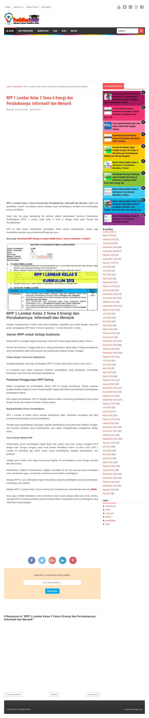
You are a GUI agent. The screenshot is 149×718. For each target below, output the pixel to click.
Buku (64, 30)
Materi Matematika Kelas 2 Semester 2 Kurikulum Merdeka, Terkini (125, 192)
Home (10, 30)
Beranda (54, 694)
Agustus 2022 (109, 403)
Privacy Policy (32, 7)
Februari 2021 (109, 466)
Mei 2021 (107, 454)
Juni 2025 (107, 271)
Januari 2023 (109, 384)
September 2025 (110, 259)
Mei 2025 (107, 274)
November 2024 (110, 298)
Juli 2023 (107, 360)
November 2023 (110, 345)
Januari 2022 (109, 423)
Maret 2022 (108, 415)
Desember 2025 (110, 247)
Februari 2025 (109, 286)
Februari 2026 (109, 239)
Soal (55, 30)
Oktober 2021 (109, 435)
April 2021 (107, 458)
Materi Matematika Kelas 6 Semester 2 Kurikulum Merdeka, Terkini (125, 165)
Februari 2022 (109, 419)
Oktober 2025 (109, 255)
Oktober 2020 (109, 482)
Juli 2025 (107, 267)
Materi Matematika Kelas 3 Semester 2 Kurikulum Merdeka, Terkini (125, 219)
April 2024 (107, 325)
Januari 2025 (109, 290)
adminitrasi (36, 109)
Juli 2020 (107, 493)
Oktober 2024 (109, 302)
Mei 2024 (107, 321)
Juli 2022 (107, 407)
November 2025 (110, 251)
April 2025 (107, 278)
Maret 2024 (108, 329)
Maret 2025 (108, 282)
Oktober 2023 (109, 349)
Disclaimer (46, 7)
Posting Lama (93, 694)
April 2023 (107, 372)
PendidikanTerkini (24, 709)
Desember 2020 (110, 474)
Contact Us (18, 7)
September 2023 (110, 353)
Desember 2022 (110, 388)
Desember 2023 (110, 341)
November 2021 (110, 431)
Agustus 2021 (109, 443)
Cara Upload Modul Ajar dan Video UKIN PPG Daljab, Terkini (126, 126)
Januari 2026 (109, 243)
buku (108, 509)
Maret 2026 (108, 235)
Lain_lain (110, 513)
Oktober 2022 (109, 396)
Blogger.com (138, 709)
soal (107, 524)
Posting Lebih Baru (13, 694)
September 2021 (110, 439)
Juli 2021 (107, 446)
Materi (74, 30)
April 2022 (107, 411)
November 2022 (110, 392)
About (8, 7)
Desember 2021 (110, 427)
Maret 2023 (108, 376)
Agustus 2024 (109, 310)
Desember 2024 (110, 294)
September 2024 (110, 306)
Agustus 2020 (109, 489)
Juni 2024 (107, 317)
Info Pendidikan (25, 30)
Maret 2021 (108, 462)
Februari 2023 (109, 380)
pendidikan (111, 520)
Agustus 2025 (109, 263)
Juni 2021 (107, 450)
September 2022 (110, 399)
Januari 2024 (109, 337)
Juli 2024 (107, 313)
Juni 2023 (107, 364)
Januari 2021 (109, 470)
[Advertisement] (74, 58)
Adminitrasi (43, 30)
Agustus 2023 (109, 357)
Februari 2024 (109, 333)
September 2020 (110, 485)
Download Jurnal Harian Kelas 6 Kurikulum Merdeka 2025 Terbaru (126, 138)
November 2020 (110, 478)
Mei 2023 (107, 368)
